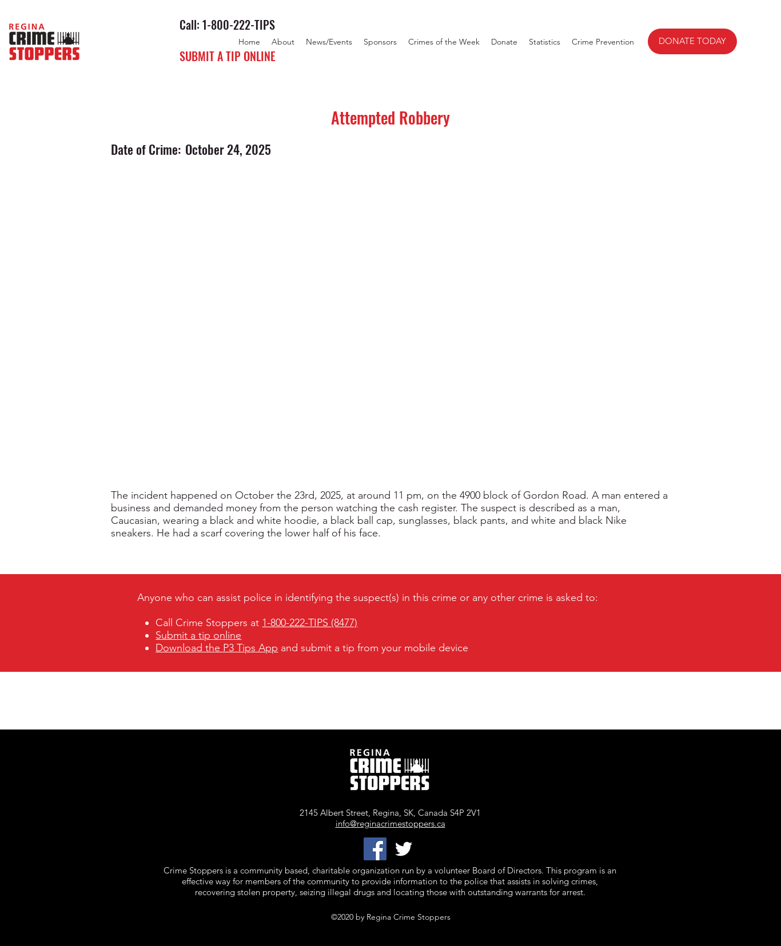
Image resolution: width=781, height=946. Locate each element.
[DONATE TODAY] (692, 41)
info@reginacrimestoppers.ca (390, 823)
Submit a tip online (198, 635)
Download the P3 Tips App (217, 648)
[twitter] (403, 848)
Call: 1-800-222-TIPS (227, 24)
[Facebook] (375, 848)
